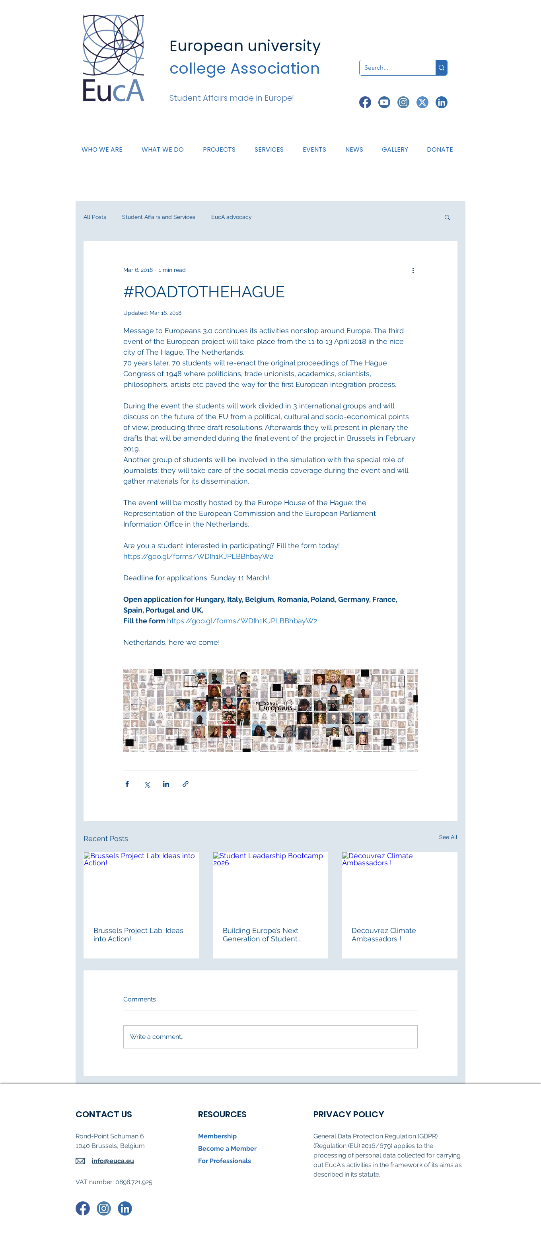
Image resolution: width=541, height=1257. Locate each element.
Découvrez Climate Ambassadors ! (384, 934)
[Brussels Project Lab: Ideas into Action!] (141, 884)
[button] (166, 150)
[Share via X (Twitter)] (146, 784)
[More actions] (413, 270)
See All (448, 837)
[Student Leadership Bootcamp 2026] (270, 884)
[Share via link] (185, 784)
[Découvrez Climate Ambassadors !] (399, 884)
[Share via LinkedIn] (166, 784)
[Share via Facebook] (127, 784)
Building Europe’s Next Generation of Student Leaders (260, 934)
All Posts (95, 217)
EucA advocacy (231, 217)
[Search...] (391, 67)
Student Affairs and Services (158, 217)
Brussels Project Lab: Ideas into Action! (138, 934)
